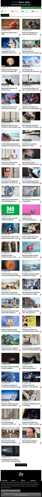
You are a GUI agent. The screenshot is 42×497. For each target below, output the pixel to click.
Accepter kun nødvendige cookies (10, 490)
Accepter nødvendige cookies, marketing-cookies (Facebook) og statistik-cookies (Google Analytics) (20, 494)
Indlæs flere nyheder (21, 464)
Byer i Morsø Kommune (28, 7)
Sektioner (5, 7)
